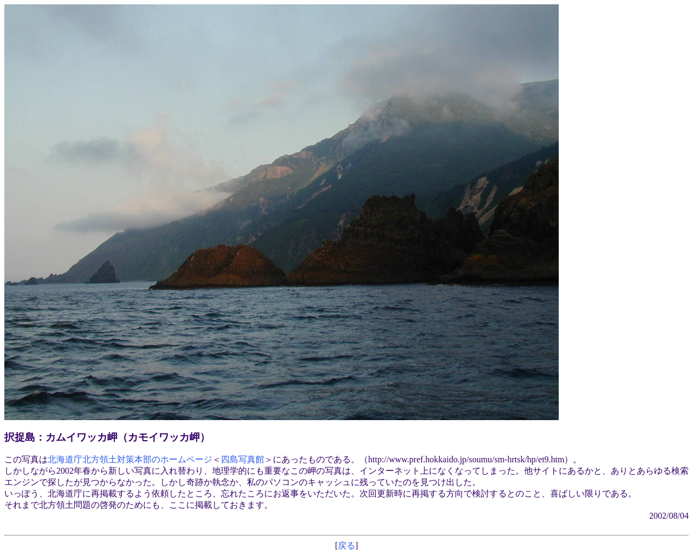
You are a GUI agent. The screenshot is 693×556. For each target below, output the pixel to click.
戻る (346, 545)
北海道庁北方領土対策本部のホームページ (130, 459)
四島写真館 (242, 459)
